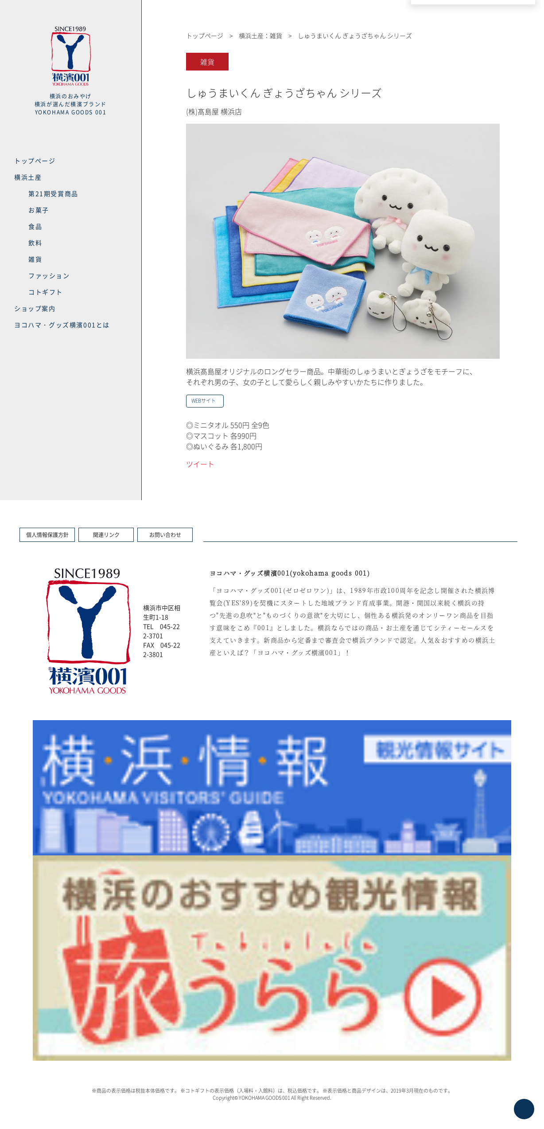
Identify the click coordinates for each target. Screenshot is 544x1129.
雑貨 (35, 259)
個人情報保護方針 (47, 535)
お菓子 (38, 209)
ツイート (200, 464)
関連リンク (106, 535)
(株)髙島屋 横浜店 (214, 111)
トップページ (35, 160)
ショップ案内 (35, 308)
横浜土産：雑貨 (260, 35)
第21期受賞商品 (53, 193)
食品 (35, 226)
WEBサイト (203, 400)
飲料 (35, 242)
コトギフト (45, 291)
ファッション (49, 275)
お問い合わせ (165, 535)
